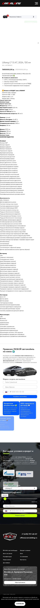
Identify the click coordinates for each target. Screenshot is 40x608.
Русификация (7, 556)
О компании (24, 556)
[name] (20, 387)
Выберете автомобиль (11, 485)
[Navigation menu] (36, 3)
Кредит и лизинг (25, 550)
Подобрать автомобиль (20, 396)
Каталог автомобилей (10, 550)
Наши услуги (7, 559)
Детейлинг (6, 563)
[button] (6, 16)
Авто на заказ (7, 553)
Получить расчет (20, 515)
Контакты (23, 559)
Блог (21, 553)
